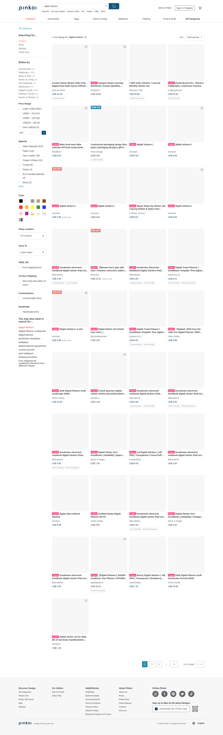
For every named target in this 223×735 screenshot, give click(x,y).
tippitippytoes (97, 582)
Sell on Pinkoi (164, 8)
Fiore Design (97, 151)
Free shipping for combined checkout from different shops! (31, 363)
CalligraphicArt (175, 90)
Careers (122, 707)
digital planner (26, 335)
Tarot (103, 11)
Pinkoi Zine (24, 52)
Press (121, 696)
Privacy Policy (91, 707)
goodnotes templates (29, 338)
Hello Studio (174, 336)
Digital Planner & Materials (32, 331)
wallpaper (24, 342)
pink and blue (58, 90)
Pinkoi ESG (124, 699)
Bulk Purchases (92, 696)
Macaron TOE (136, 90)
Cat (82, 11)
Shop (21, 45)
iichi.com (123, 711)
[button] (44, 133)
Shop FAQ (56, 696)
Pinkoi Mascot (125, 703)
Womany (95, 274)
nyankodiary (135, 459)
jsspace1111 (174, 274)
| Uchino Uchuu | (137, 213)
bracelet (45, 11)
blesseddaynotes (99, 336)
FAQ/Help (89, 692)
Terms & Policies (92, 703)
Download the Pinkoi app (171, 708)
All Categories (25, 28)
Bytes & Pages (98, 459)
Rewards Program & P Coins (98, 714)
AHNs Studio (58, 398)
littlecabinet (57, 274)
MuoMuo (95, 398)
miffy (96, 11)
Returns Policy (91, 711)
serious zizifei (73, 11)
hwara (89, 11)
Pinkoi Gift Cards (26, 699)
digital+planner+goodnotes (32, 346)
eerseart (133, 151)
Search (114, 6)
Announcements (92, 699)
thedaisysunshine (28, 357)
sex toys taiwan (58, 11)
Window (22, 48)
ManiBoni (95, 90)
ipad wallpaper (26, 353)
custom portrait (27, 349)
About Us (123, 692)
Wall (20, 703)
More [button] (21, 186)
